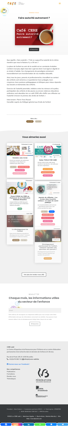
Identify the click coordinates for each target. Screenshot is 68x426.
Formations (11, 374)
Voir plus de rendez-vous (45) (34, 274)
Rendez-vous (34, 12)
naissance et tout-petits (48, 165)
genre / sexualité (48, 162)
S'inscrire (34, 49)
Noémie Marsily (51, 416)
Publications (11, 371)
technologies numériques (20, 167)
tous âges (38, 121)
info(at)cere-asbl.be (31, 359)
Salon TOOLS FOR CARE (48, 153)
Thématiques (11, 379)
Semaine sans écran (20, 152)
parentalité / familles (24, 160)
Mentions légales (28, 416)
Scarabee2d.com (36, 418)
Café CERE (30, 121)
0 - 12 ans (13, 160)
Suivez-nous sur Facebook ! (18, 364)
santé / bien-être (20, 164)
